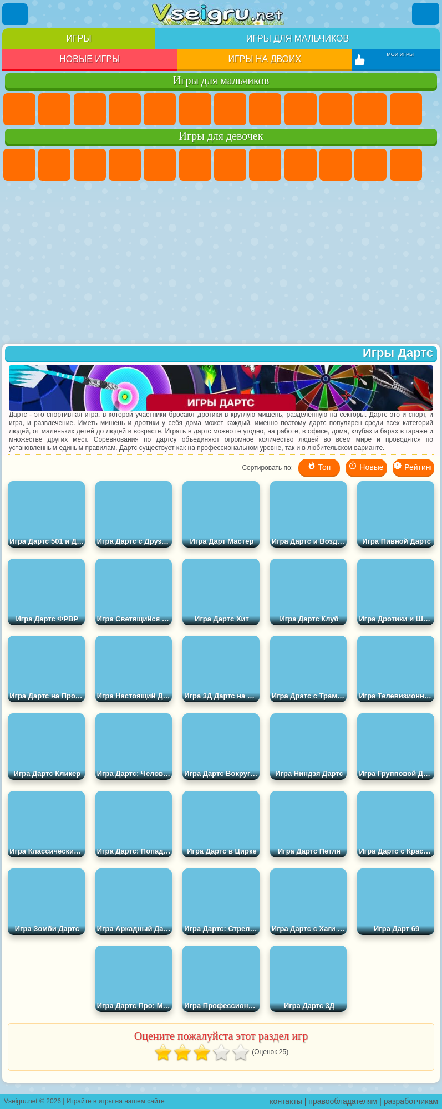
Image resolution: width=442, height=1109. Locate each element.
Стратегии (90, 109)
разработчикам (411, 1101)
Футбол (54, 109)
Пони (19, 165)
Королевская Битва (195, 109)
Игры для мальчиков (297, 38)
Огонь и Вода (90, 165)
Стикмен (370, 109)
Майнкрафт (230, 109)
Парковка (19, 109)
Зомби (160, 109)
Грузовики (406, 109)
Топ (319, 466)
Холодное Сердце (335, 165)
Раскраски (265, 165)
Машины (265, 109)
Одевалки (406, 165)
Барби (125, 165)
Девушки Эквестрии (54, 165)
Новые (365, 466)
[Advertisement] (221, 263)
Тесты (160, 165)
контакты (286, 1101)
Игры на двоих (265, 59)
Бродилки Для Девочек (230, 165)
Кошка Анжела (300, 165)
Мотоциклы (335, 109)
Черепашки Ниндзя (300, 109)
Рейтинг (413, 466)
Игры (79, 38)
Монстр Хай (195, 165)
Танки (125, 109)
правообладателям (342, 1101)
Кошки (370, 165)
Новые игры (89, 59)
